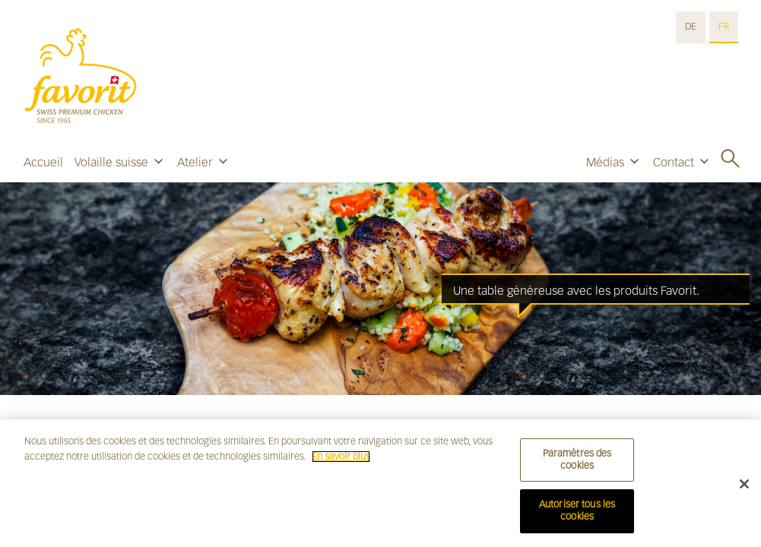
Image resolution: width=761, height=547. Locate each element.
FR (723, 27)
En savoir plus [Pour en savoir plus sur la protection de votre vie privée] (341, 460)
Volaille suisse (111, 162)
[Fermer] (744, 487)
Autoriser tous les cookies (577, 515)
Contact (673, 162)
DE (690, 27)
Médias (605, 162)
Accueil (43, 162)
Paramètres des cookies (577, 464)
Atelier (195, 162)
